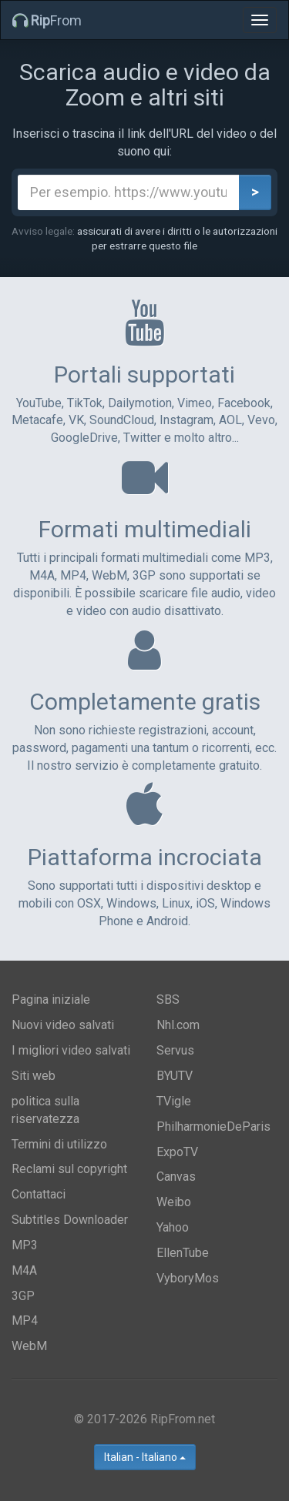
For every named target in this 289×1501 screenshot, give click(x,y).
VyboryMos (187, 1278)
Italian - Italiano (145, 1457)
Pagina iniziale (51, 999)
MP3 (25, 1245)
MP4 (25, 1320)
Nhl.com (178, 1025)
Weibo (173, 1202)
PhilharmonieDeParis (213, 1126)
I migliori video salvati (71, 1050)
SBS (168, 999)
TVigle (173, 1101)
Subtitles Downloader (70, 1219)
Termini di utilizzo (59, 1144)
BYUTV (174, 1075)
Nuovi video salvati (63, 1025)
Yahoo (172, 1227)
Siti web (33, 1075)
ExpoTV (177, 1152)
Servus (175, 1050)
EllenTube (182, 1252)
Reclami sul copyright (69, 1169)
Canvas (176, 1176)
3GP (23, 1296)
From (47, 20)
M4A (24, 1270)
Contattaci (39, 1194)
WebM (29, 1346)
